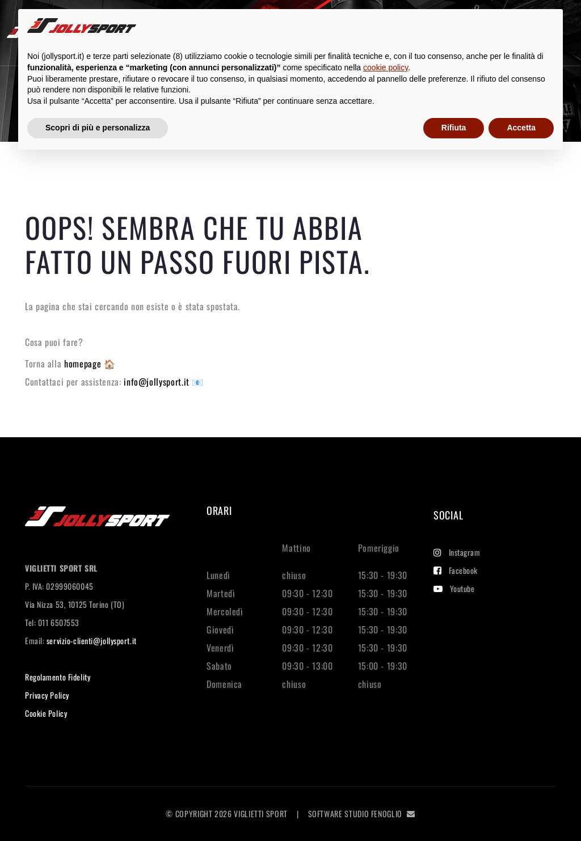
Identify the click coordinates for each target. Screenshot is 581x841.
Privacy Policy (47, 695)
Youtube (453, 588)
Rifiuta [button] (453, 127)
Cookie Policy (46, 713)
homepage (84, 363)
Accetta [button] (521, 127)
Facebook (455, 570)
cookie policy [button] (385, 67)
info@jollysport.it (158, 381)
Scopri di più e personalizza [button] (97, 127)
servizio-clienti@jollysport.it (92, 640)
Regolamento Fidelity (57, 677)
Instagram (457, 552)
